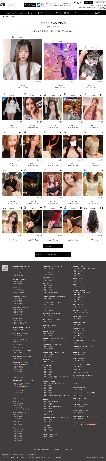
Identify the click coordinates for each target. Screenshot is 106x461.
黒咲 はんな (33, 163)
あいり (53, 163)
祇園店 (25, 322)
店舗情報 (66, 13)
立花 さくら (93, 163)
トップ (7, 13)
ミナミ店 (21, 268)
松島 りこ (93, 239)
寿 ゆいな (12, 163)
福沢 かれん (12, 126)
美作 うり (73, 126)
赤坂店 (55, 376)
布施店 (86, 312)
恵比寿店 (21, 275)
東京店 (20, 440)
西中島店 (27, 383)
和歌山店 (22, 291)
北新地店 (21, 311)
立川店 (20, 407)
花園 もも (73, 163)
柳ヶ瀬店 (81, 378)
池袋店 (20, 314)
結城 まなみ (53, 126)
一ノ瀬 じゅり (73, 201)
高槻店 (81, 307)
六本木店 (20, 347)
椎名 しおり (73, 239)
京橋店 (50, 280)
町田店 (20, 418)
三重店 (20, 353)
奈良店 (20, 289)
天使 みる (22, 85)
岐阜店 (50, 356)
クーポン (77, 13)
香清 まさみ (90, 85)
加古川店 (51, 268)
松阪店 (20, 300)
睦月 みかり (33, 201)
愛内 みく (52, 239)
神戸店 (20, 274)
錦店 (20, 405)
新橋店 (20, 371)
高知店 (20, 301)
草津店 (20, 416)
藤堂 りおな (12, 239)
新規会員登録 (88, 2)
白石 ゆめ (60, 85)
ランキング (44, 13)
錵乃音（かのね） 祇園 (23, 87)
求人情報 (97, 13)
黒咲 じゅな (53, 201)
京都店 (20, 303)
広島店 (20, 435)
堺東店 (81, 281)
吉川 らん (93, 126)
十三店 (50, 285)
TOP (3, 16)
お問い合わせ (68, 449)
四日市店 (21, 368)
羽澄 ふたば (33, 239)
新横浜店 (22, 292)
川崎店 (21, 329)
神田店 (20, 335)
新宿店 (56, 395)
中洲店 (20, 283)
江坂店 (20, 281)
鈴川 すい (93, 201)
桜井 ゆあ (12, 201)
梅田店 (20, 298)
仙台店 (20, 312)
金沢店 (20, 366)
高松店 (50, 287)
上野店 (50, 346)
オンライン (92, 424)
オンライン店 (86, 424)
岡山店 (20, 341)
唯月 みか (32, 126)
